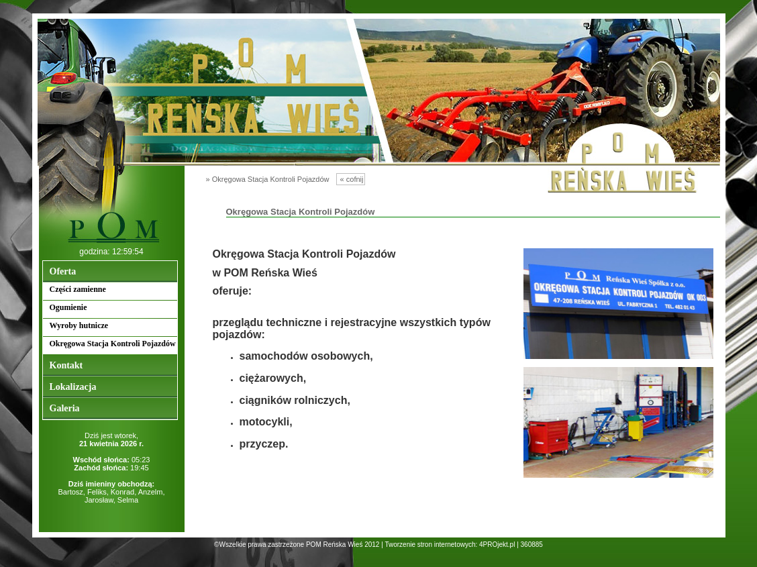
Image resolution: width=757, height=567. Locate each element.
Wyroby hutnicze (79, 325)
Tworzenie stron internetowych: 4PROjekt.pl (450, 544)
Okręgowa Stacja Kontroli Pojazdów (113, 343)
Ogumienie (68, 307)
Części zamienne (78, 289)
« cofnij (351, 179)
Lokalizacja (73, 387)
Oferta (63, 271)
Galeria (65, 408)
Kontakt (66, 365)
